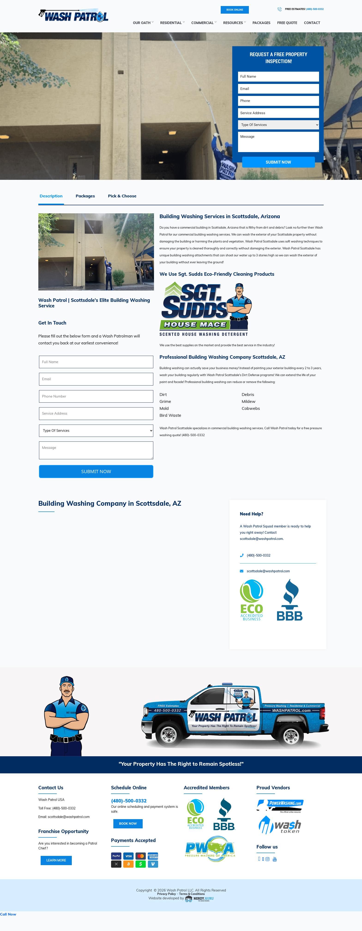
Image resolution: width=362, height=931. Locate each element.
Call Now (8, 914)
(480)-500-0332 (315, 9)
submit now (278, 162)
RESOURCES (234, 23)
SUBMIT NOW (96, 471)
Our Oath (143, 23)
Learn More (56, 860)
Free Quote (287, 23)
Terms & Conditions (192, 894)
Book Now (128, 823)
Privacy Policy (166, 894)
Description (51, 196)
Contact (312, 23)
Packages (261, 23)
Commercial (203, 23)
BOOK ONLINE (234, 9)
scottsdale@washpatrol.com (268, 571)
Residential (172, 23)
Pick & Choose (122, 196)
